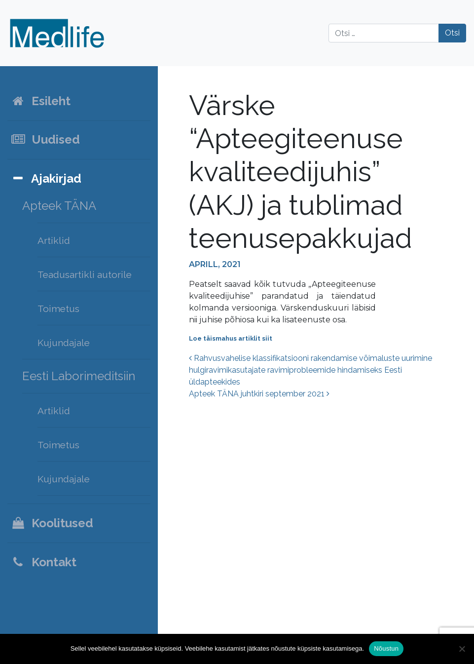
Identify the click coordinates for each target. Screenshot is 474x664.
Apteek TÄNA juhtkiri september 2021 (259, 393)
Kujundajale (63, 342)
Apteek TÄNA (59, 205)
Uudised (45, 139)
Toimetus (58, 308)
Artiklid (53, 240)
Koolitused (51, 523)
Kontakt (43, 562)
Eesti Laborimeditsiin (78, 376)
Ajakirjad (45, 178)
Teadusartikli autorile (84, 274)
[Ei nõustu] (462, 649)
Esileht (40, 101)
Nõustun (386, 648)
